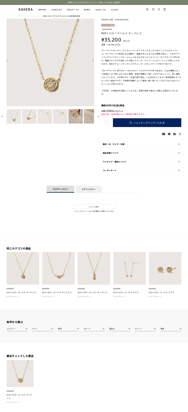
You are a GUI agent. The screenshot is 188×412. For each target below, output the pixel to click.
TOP (20, 16)
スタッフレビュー (89, 189)
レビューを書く (94, 207)
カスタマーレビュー (60, 189)
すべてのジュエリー (32, 16)
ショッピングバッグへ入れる (147, 122)
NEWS (87, 10)
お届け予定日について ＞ (112, 111)
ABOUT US (73, 10)
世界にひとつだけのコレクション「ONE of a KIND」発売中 (94, 2)
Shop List (100, 10)
